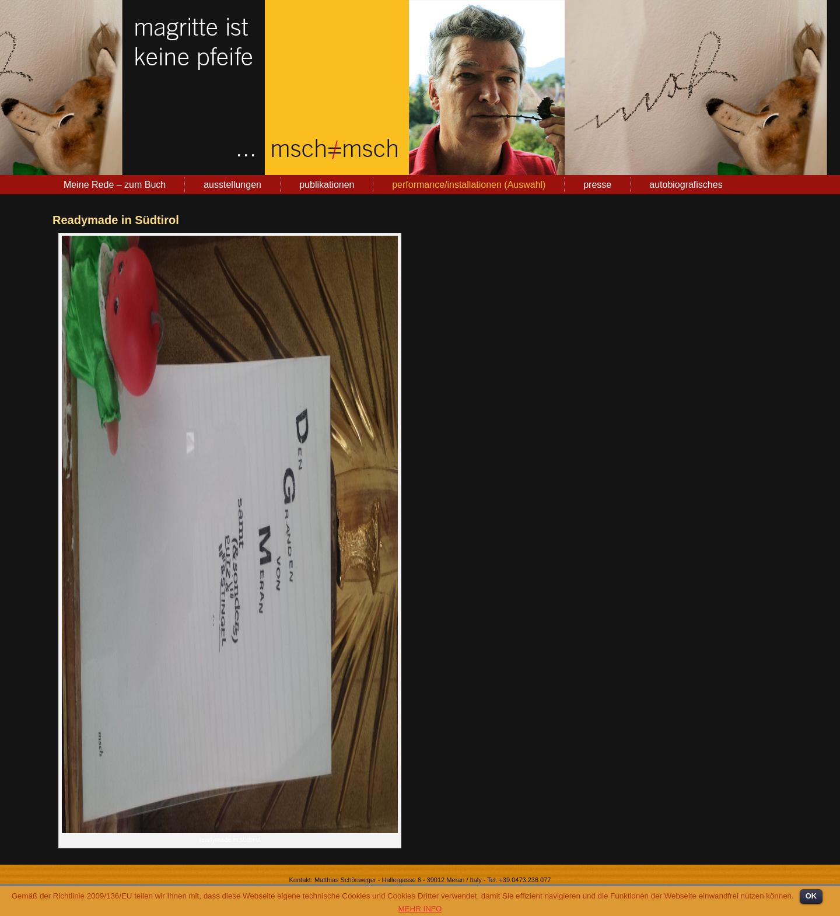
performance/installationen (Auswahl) (468, 185)
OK (811, 895)
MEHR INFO (420, 908)
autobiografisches (685, 185)
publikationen (326, 185)
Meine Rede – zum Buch (115, 185)
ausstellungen (232, 185)
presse (597, 185)
